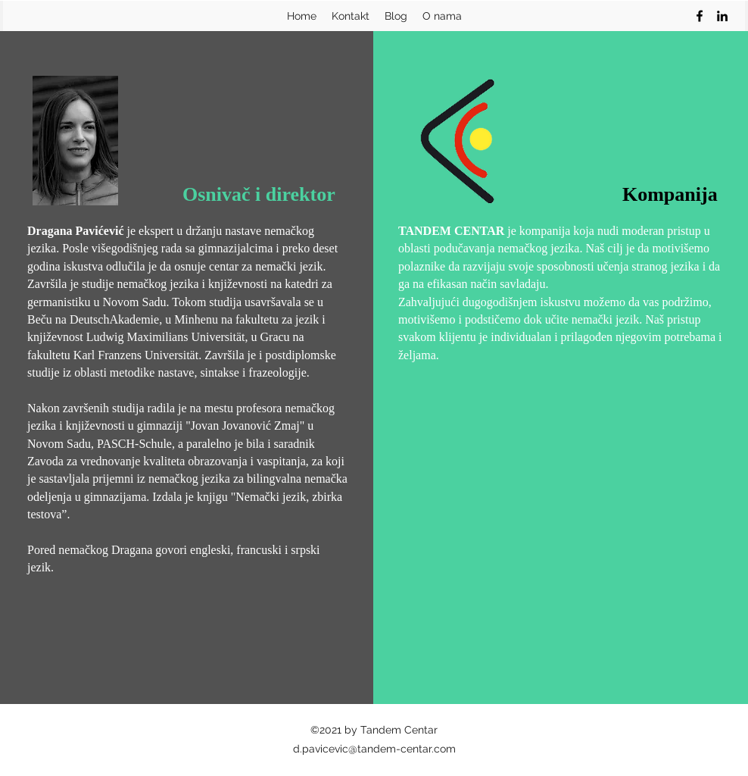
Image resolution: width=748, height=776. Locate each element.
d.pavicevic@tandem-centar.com (374, 749)
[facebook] (699, 15)
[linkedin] (722, 15)
